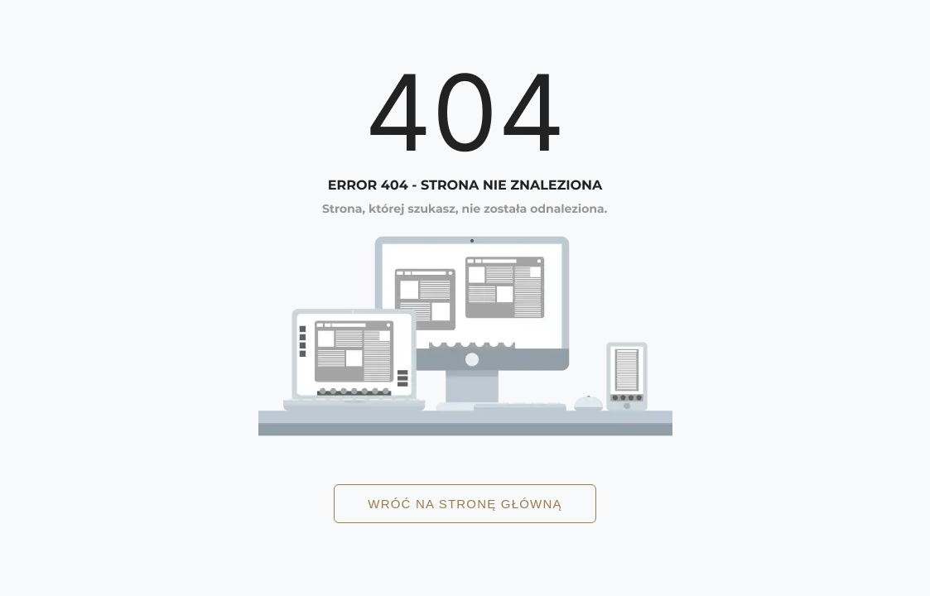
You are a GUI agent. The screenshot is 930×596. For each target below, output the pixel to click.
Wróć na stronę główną (464, 504)
